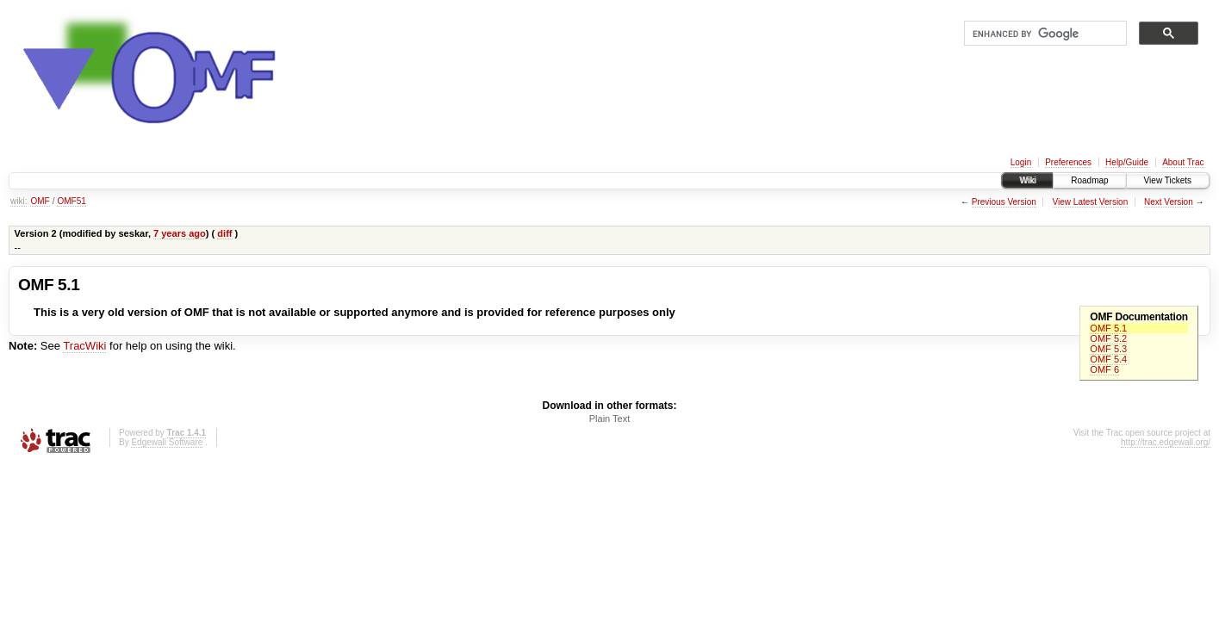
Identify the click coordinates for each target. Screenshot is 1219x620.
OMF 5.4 (1108, 359)
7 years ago (179, 233)
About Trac (1182, 162)
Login (1021, 162)
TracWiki (84, 345)
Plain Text (610, 418)
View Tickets (1167, 180)
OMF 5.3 (1108, 349)
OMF (39, 201)
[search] (1044, 33)
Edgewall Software (166, 442)
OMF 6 (1104, 369)
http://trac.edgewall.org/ (1165, 442)
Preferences (1068, 162)
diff (224, 233)
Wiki (1027, 180)
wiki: (18, 201)
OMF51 (71, 201)
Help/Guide (1126, 162)
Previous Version (1004, 202)
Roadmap (1089, 180)
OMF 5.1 (1108, 328)
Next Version (1168, 202)
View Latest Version (1091, 202)
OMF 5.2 (1108, 338)
